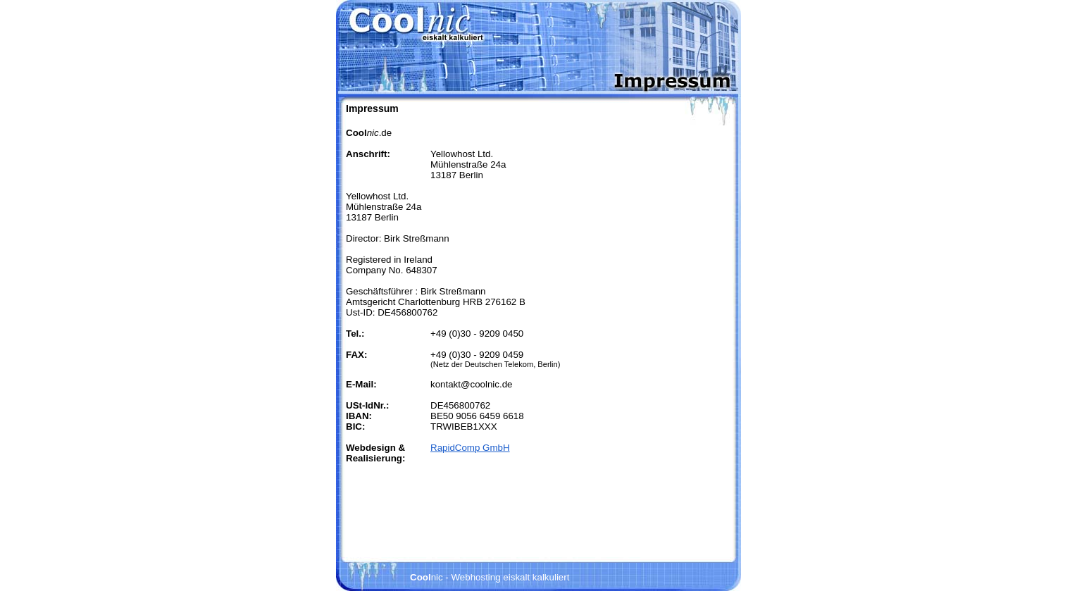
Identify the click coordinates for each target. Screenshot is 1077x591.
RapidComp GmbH (470, 447)
